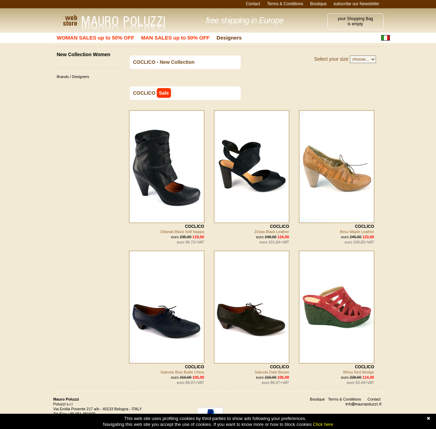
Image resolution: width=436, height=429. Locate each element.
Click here (323, 424)
